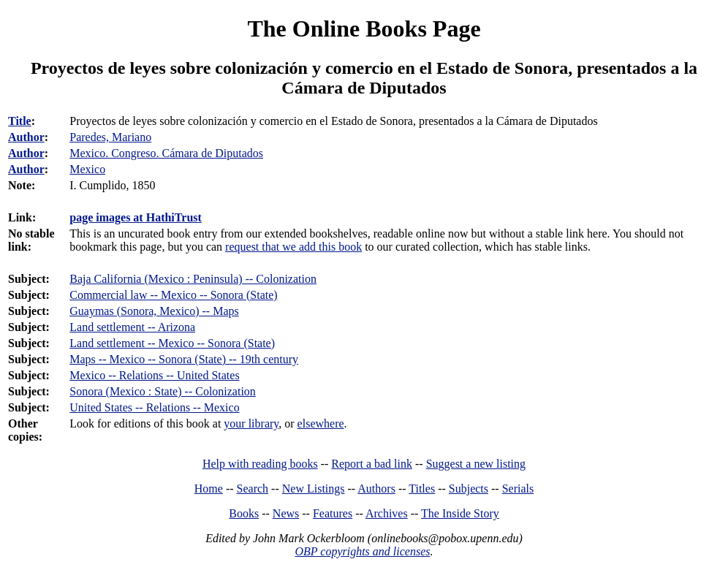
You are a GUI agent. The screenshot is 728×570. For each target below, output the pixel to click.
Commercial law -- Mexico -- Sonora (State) (173, 295)
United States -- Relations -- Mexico (154, 407)
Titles (422, 488)
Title (19, 121)
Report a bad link (371, 463)
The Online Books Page (363, 28)
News (286, 513)
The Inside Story (460, 513)
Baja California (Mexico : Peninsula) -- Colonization (192, 279)
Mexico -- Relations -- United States (154, 375)
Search (253, 488)
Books (244, 513)
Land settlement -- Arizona (132, 327)
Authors (376, 488)
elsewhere (320, 423)
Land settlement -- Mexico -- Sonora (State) (172, 343)
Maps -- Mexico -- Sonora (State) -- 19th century (183, 359)
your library (251, 423)
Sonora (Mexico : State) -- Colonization (162, 391)
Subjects (468, 488)
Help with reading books (260, 463)
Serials (518, 488)
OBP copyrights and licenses (362, 551)
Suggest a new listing (476, 463)
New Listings (313, 488)
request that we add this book (293, 246)
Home (208, 488)
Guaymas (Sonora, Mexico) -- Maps (154, 311)
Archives (386, 513)
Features (332, 513)
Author (26, 137)
